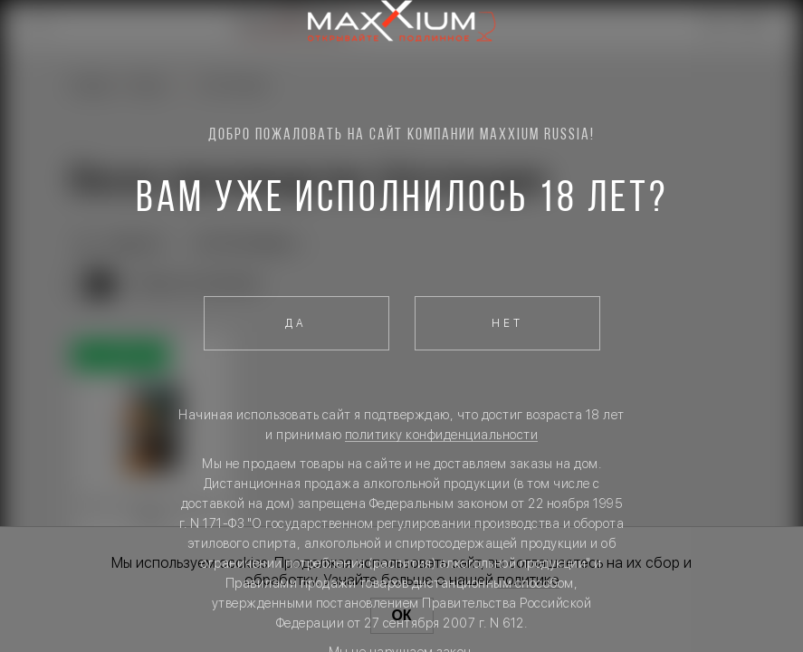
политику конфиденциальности (442, 434)
